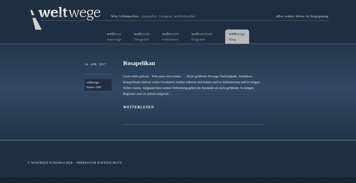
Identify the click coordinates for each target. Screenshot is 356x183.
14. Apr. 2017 (95, 64)
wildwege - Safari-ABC (94, 85)
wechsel (202, 36)
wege (237, 36)
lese (114, 36)
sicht (142, 36)
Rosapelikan (139, 63)
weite (170, 36)
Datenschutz (109, 163)
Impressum (86, 163)
